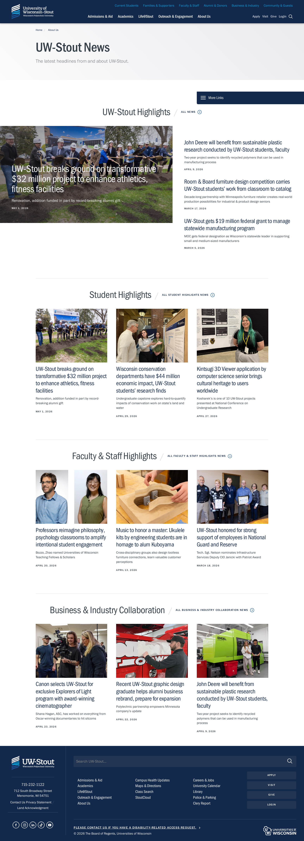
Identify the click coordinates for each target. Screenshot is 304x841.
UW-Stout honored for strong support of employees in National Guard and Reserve (231, 537)
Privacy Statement (39, 802)
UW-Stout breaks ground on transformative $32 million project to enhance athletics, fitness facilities (71, 379)
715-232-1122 (32, 784)
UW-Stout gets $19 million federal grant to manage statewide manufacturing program (237, 225)
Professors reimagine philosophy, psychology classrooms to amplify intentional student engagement (71, 537)
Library (198, 791)
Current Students (126, 6)
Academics (85, 786)
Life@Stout (85, 791)
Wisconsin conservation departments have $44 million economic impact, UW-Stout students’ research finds (148, 379)
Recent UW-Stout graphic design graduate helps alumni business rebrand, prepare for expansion (150, 691)
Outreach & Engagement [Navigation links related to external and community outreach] (175, 16)
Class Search (144, 791)
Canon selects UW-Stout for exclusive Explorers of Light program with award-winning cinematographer (65, 695)
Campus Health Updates (152, 780)
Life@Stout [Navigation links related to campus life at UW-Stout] (145, 16)
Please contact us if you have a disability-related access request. (135, 827)
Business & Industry (245, 6)
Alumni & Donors (215, 6)
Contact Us (18, 802)
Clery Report (201, 803)
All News (188, 112)
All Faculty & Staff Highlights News (197, 456)
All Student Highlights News (185, 295)
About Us (204, 16)
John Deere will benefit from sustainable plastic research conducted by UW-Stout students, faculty (236, 146)
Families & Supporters (158, 6)
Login (282, 16)
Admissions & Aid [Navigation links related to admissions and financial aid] (100, 16)
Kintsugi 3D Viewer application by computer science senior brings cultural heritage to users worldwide (231, 379)
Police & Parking (204, 797)
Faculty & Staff (189, 6)
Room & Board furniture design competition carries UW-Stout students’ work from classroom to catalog (237, 185)
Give (273, 16)
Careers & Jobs (203, 780)
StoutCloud (143, 797)
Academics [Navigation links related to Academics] (125, 16)
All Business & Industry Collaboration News (212, 610)
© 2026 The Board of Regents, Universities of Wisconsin (112, 834)
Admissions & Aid (90, 780)
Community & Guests (278, 6)
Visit (265, 16)
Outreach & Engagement (95, 797)
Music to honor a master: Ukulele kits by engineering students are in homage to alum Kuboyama (151, 537)
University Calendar (206, 786)
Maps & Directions (148, 786)
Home (39, 30)
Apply (256, 16)
